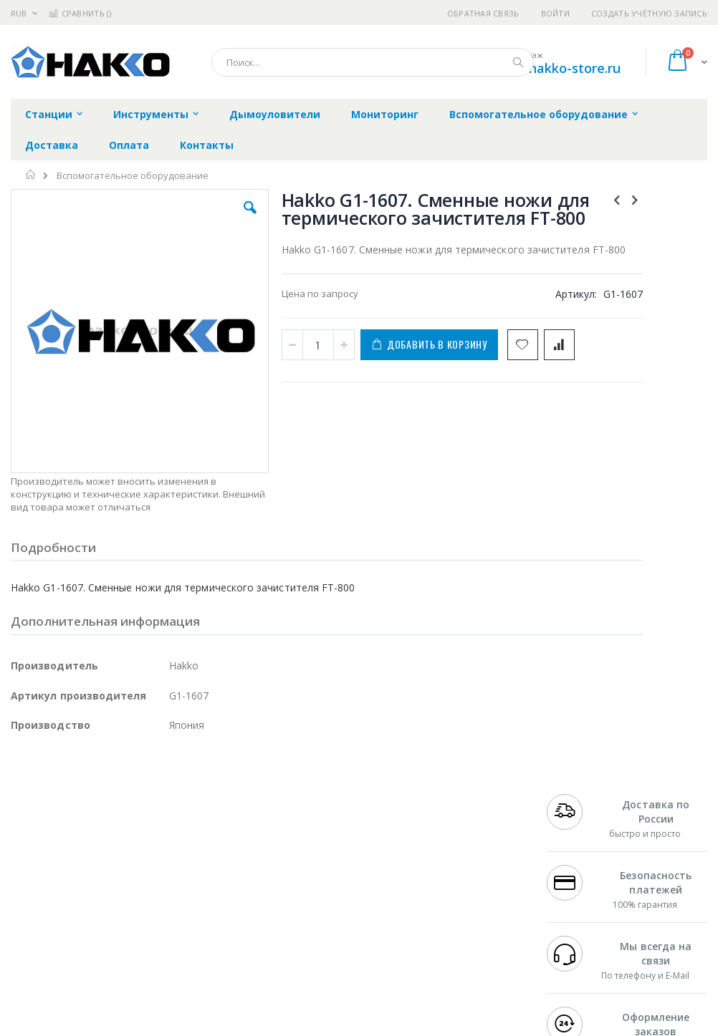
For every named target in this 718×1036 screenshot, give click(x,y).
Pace (123, 827)
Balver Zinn (35, 883)
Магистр (30, 855)
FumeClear (68, 842)
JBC (92, 827)
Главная (31, 174)
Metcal (119, 842)
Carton (171, 911)
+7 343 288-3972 (583, 855)
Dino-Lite (124, 911)
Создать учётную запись (649, 13)
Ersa (62, 827)
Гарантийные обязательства (317, 814)
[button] (206, 218)
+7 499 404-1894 (583, 814)
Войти (555, 13)
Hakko (25, 827)
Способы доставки (472, 855)
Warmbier (79, 939)
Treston (27, 939)
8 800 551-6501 (587, 869)
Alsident (206, 827)
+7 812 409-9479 (583, 827)
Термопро (170, 842)
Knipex (82, 967)
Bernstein (32, 967)
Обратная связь (483, 13)
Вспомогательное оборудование (133, 175)
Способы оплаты (468, 883)
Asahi (165, 883)
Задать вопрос (284, 925)
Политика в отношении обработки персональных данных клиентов (328, 883)
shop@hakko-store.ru (554, 68)
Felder (126, 883)
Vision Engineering (51, 911)
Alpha (86, 883)
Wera (122, 967)
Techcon (133, 939)
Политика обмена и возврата (318, 842)
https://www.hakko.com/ (238, 1026)
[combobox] (372, 62)
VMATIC (181, 939)
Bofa (21, 842)
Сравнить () (80, 13)
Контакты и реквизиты (456, 821)
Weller (162, 827)
